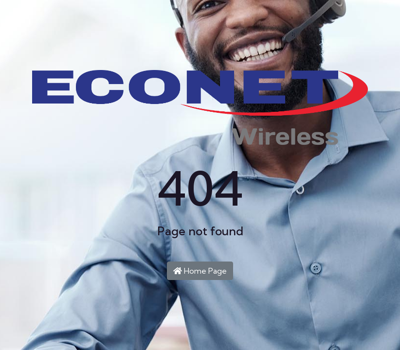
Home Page (200, 271)
